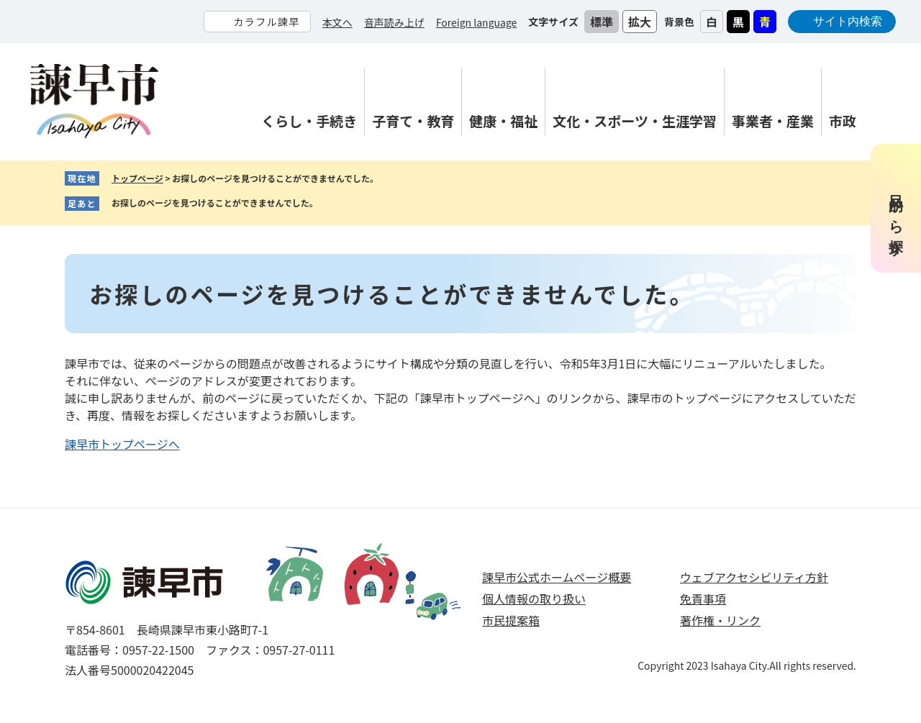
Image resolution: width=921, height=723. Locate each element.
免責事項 (703, 598)
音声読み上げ (394, 22)
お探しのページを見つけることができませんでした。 (215, 202)
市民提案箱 (511, 620)
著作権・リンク (720, 620)
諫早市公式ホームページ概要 (556, 577)
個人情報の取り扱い (534, 598)
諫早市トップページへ (122, 444)
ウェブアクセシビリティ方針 (754, 577)
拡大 (639, 21)
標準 (601, 21)
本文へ (337, 22)
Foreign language (476, 22)
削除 (329, 203)
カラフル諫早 (266, 21)
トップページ (137, 178)
